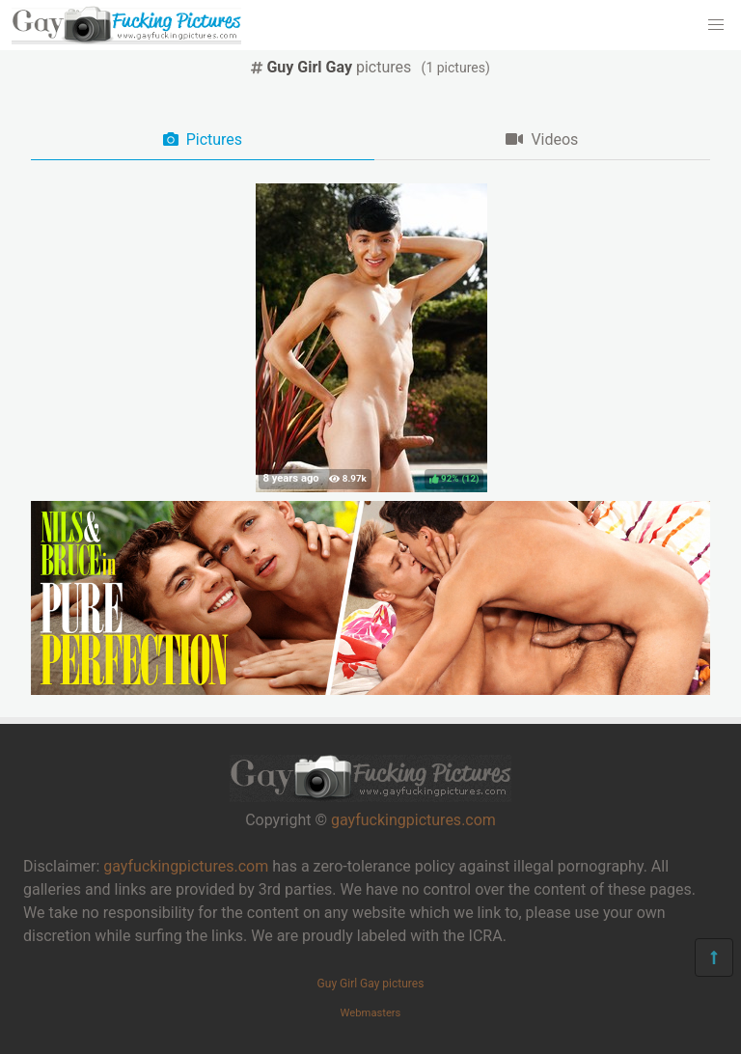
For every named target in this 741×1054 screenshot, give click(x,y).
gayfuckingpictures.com (413, 820)
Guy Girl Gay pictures (371, 983)
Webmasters (371, 1013)
